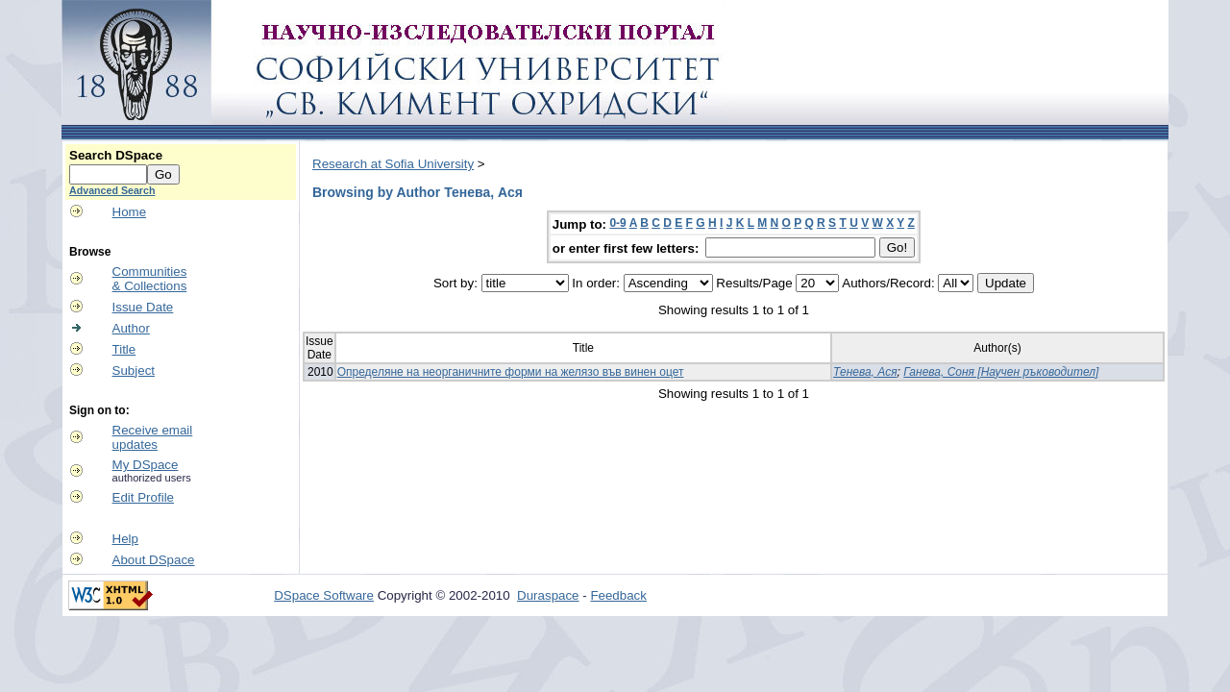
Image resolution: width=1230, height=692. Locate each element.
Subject (133, 370)
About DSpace (153, 560)
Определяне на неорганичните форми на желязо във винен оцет (510, 372)
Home (129, 212)
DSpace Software (324, 595)
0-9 (617, 223)
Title (124, 349)
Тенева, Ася (865, 372)
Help (125, 538)
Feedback (618, 595)
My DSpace (145, 464)
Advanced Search (112, 190)
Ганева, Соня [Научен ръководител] (1000, 372)
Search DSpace (115, 155)
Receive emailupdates (152, 437)
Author (131, 328)
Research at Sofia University (393, 164)
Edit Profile (143, 497)
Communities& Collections (149, 278)
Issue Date (143, 307)
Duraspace (547, 595)
